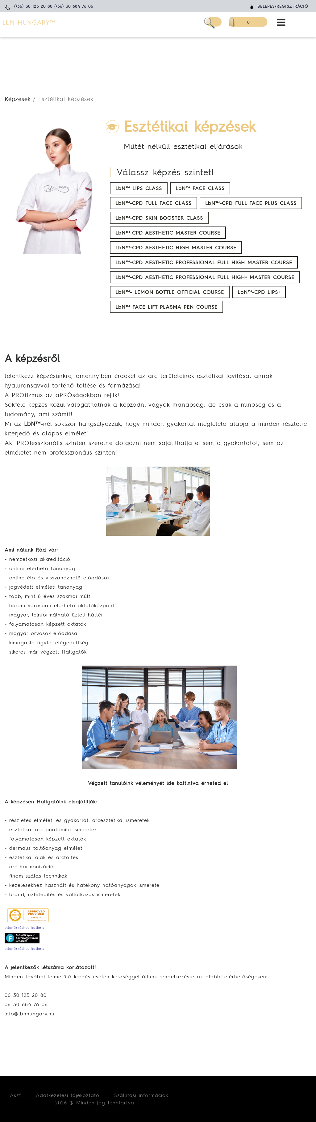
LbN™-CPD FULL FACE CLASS (153, 203)
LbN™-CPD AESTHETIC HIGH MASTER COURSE (175, 247)
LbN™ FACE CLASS (200, 188)
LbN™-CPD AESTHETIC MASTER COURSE (167, 232)
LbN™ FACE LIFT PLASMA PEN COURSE (166, 306)
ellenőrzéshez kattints (24, 927)
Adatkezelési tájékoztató (67, 1095)
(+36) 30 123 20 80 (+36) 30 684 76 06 (53, 6)
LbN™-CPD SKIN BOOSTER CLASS (159, 217)
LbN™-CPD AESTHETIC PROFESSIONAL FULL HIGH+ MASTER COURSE (204, 277)
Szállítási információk (141, 1095)
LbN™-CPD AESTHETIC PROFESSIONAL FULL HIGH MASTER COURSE (203, 262)
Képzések (18, 99)
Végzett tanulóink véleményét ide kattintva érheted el (158, 783)
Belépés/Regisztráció (282, 6)
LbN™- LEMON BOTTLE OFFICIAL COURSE (169, 292)
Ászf (15, 1095)
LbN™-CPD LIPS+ (259, 292)
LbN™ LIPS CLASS (138, 188)
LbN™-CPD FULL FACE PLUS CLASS (251, 203)
